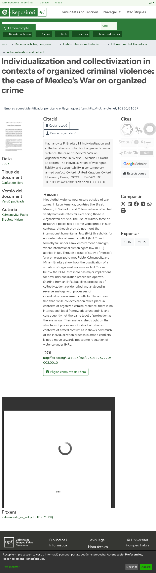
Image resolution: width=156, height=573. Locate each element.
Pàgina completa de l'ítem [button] (66, 372)
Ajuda (56, 3)
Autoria (43, 34)
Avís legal (98, 540)
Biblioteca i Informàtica (58, 543)
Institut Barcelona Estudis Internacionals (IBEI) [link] (83, 44)
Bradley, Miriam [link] (12, 219)
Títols (62, 34)
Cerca (108, 25)
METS (142, 242)
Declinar (131, 567)
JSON (127, 242)
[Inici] (23, 12)
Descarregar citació (61, 133)
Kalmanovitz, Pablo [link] (15, 215)
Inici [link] (4, 44)
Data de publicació (18, 34)
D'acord (146, 567)
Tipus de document (107, 34)
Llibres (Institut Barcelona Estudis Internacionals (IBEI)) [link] (131, 44)
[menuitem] (111, 12)
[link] (13, 183)
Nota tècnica (98, 546)
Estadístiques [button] (134, 173)
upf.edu (42, 3)
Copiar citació (56, 125)
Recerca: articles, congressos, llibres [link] (35, 44)
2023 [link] (6, 164)
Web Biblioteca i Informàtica (18, 2)
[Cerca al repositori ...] (51, 26)
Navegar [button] (110, 12)
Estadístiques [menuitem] (135, 12)
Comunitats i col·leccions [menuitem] (79, 12)
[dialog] (78, 561)
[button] (151, 2)
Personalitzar (11, 567)
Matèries (81, 34)
